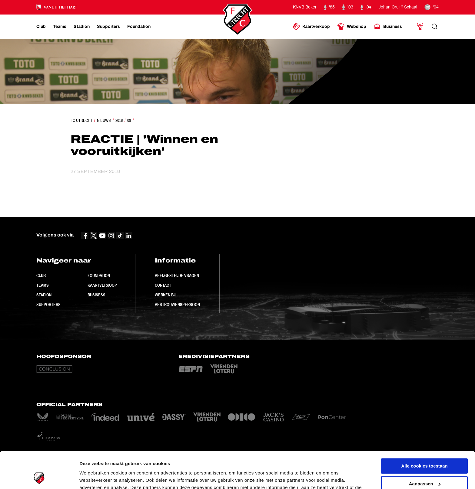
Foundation (99, 275)
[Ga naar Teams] (59, 27)
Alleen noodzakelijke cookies (424, 467)
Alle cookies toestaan (424, 431)
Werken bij (165, 295)
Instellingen (92, 477)
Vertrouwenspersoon (177, 304)
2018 (119, 120)
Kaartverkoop (102, 285)
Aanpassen (424, 449)
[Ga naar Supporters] (108, 27)
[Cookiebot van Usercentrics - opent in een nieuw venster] (39, 477)
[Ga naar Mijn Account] (420, 27)
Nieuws (104, 120)
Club (41, 275)
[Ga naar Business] (388, 27)
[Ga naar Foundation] (139, 27)
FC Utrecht (81, 120)
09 (129, 120)
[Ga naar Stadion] (82, 27)
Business (96, 295)
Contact (163, 285)
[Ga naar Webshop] (351, 27)
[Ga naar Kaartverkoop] (311, 27)
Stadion (43, 295)
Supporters (48, 304)
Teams (42, 285)
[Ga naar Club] (41, 27)
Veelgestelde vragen (177, 275)
